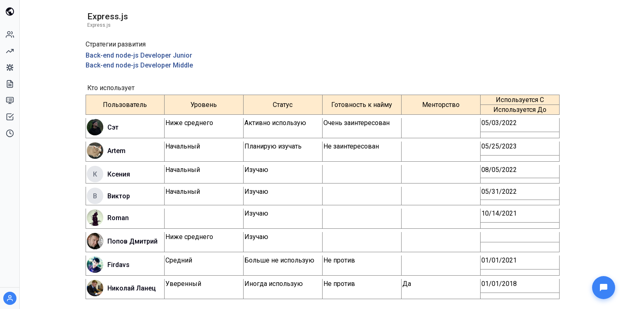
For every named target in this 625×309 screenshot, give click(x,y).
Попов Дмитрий (132, 241)
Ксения (118, 174)
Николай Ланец (131, 288)
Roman (118, 218)
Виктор (118, 196)
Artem (116, 151)
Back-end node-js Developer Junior (139, 55)
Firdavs (118, 265)
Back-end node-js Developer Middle (139, 65)
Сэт (112, 127)
